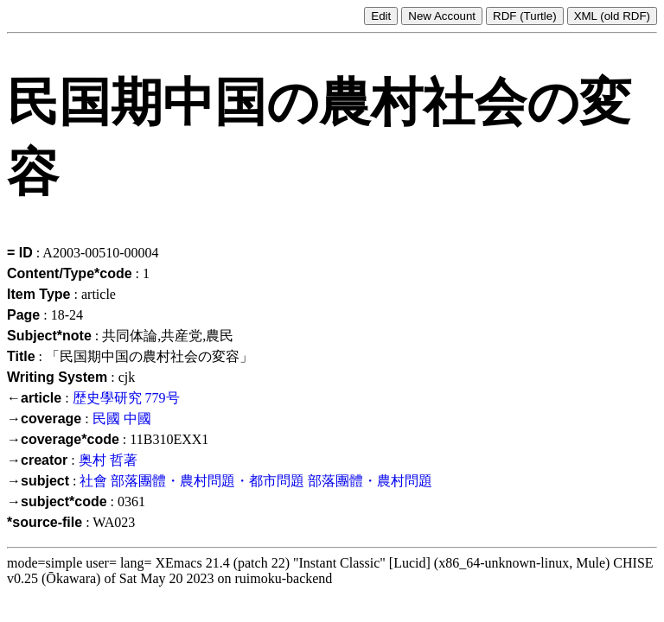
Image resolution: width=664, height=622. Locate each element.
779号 (162, 397)
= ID (20, 252)
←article (34, 397)
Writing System (57, 377)
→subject (38, 480)
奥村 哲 (101, 460)
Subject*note (49, 335)
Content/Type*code (69, 273)
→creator (37, 460)
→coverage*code (63, 439)
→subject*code (57, 501)
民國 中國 (122, 418)
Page (23, 315)
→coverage (44, 418)
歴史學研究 (107, 397)
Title (21, 356)
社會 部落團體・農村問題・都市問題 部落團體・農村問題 (256, 480)
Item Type (39, 294)
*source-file (44, 522)
